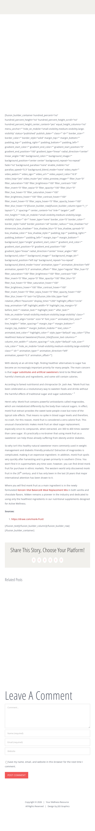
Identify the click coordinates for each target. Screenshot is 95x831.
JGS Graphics (64, 806)
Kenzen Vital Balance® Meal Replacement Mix (43, 490)
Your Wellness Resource (57, 802)
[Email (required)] (47, 742)
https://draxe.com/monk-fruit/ (27, 519)
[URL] (47, 751)
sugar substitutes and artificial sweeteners (35, 372)
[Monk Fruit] (47, 65)
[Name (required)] (47, 733)
